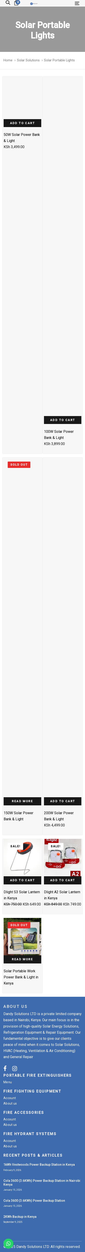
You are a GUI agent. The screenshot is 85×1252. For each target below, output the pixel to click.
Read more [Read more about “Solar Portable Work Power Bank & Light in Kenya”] (22, 959)
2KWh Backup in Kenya (19, 1216)
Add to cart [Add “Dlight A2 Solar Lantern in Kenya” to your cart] (62, 880)
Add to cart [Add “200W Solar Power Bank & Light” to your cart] (62, 801)
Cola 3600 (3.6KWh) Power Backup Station (34, 1200)
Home (7, 60)
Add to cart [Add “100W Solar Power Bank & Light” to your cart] (62, 420)
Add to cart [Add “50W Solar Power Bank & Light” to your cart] (22, 123)
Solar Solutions (28, 60)
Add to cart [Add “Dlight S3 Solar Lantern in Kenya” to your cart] (22, 880)
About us (10, 1103)
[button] (8, 3)
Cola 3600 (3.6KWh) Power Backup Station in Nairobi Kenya (41, 1182)
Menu (7, 1082)
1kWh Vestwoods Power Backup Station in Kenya (39, 1164)
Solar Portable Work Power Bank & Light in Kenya (21, 977)
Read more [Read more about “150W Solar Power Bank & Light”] (22, 801)
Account (9, 1098)
